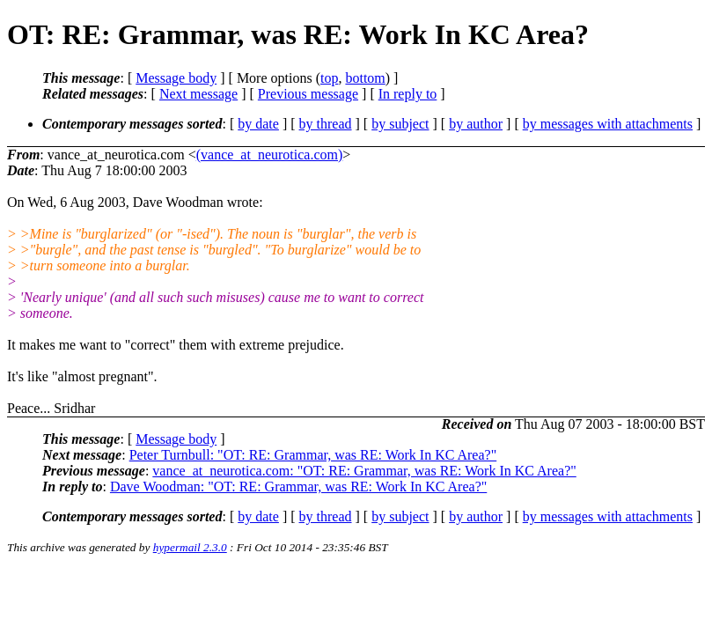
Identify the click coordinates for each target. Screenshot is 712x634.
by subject (400, 123)
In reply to (407, 93)
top (329, 77)
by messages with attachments (608, 123)
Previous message (308, 93)
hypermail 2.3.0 (190, 547)
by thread (325, 123)
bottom (365, 77)
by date (258, 123)
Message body (176, 77)
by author (476, 123)
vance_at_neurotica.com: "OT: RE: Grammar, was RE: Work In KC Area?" (364, 470)
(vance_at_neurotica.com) (269, 154)
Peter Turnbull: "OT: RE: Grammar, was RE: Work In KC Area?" (313, 454)
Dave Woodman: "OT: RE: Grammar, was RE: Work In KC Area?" (298, 486)
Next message (198, 93)
